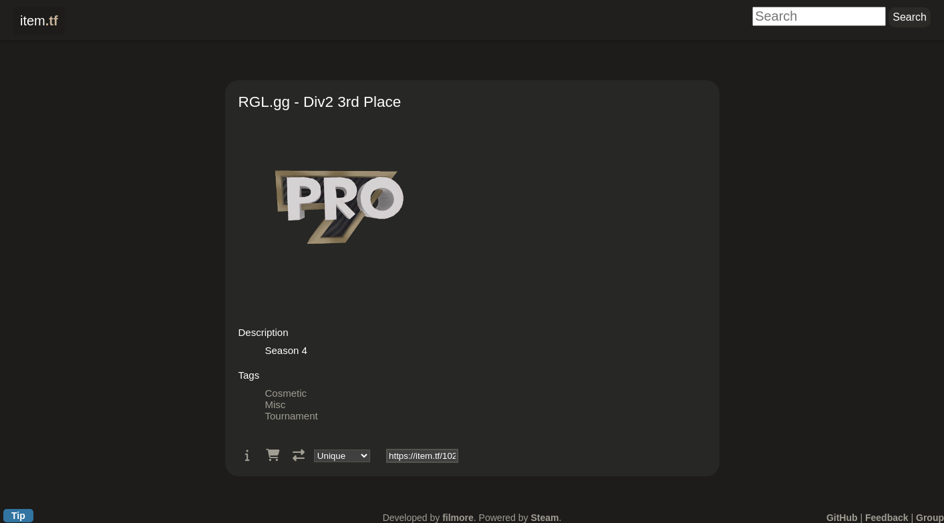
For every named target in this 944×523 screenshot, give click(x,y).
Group (930, 517)
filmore (458, 517)
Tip (18, 515)
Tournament (291, 415)
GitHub (842, 517)
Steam (544, 517)
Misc (275, 404)
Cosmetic (286, 393)
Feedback (887, 517)
